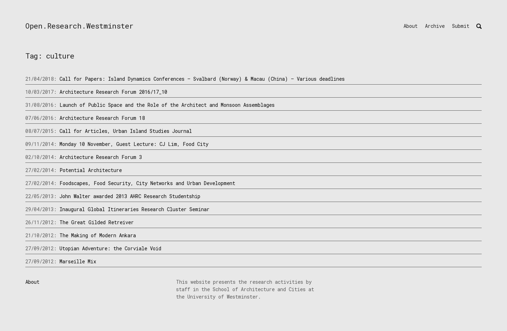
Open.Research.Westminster (79, 26)
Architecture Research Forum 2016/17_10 (113, 91)
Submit (460, 26)
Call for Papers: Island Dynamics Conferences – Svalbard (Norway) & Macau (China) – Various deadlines (202, 78)
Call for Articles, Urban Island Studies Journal (126, 131)
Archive (435, 26)
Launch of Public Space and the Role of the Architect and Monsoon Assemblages (167, 105)
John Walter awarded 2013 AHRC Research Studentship (130, 196)
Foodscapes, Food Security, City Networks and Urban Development (147, 183)
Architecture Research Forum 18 (102, 118)
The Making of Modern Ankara (98, 235)
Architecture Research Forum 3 (101, 157)
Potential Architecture (91, 170)
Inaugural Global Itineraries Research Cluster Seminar (134, 209)
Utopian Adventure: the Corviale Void (110, 248)
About (410, 26)
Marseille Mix (78, 261)
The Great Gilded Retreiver (97, 222)
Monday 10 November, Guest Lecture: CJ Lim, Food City (134, 144)
